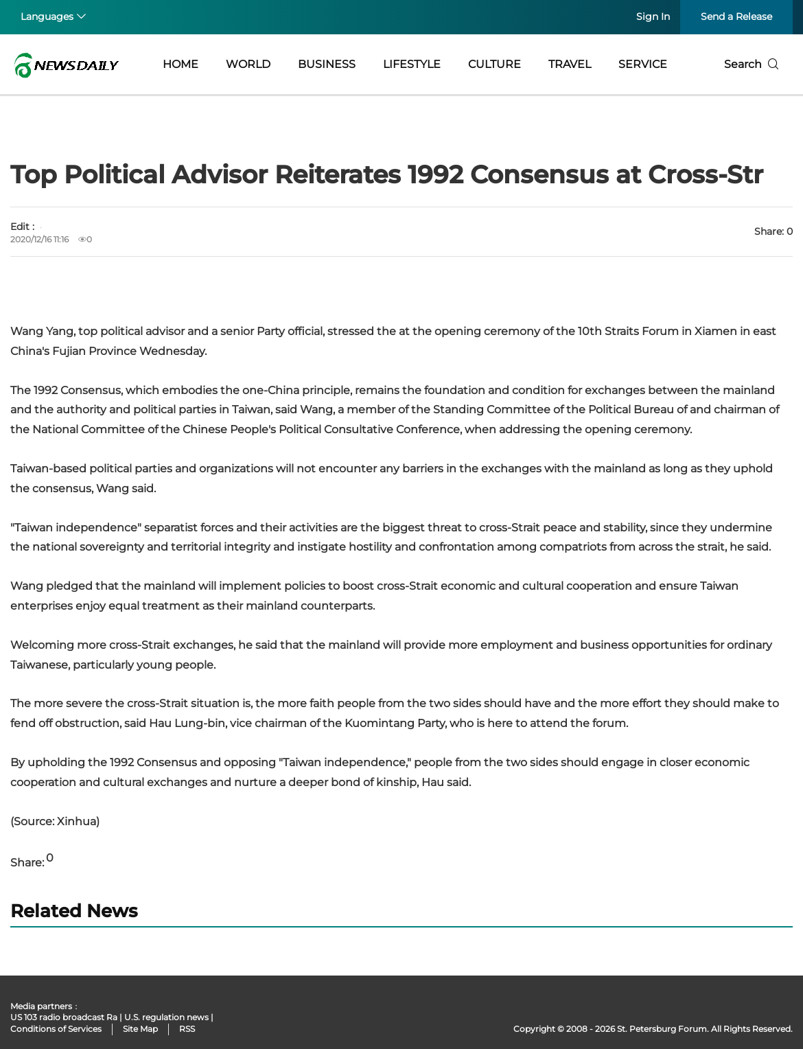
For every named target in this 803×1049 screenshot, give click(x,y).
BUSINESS (327, 64)
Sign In (653, 16)
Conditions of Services (56, 1029)
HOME (180, 64)
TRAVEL (569, 64)
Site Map (140, 1029)
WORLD (248, 64)
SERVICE (642, 64)
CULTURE (494, 64)
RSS (187, 1029)
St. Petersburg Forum (662, 1029)
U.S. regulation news (166, 1017)
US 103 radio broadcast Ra (63, 1017)
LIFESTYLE (412, 64)
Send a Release (736, 16)
